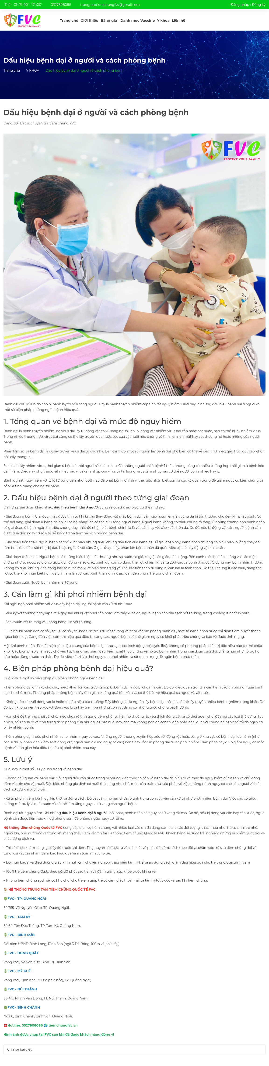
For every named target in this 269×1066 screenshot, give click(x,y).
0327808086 (61, 5)
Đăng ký (259, 5)
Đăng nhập (240, 5)
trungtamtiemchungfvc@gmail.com (110, 5)
